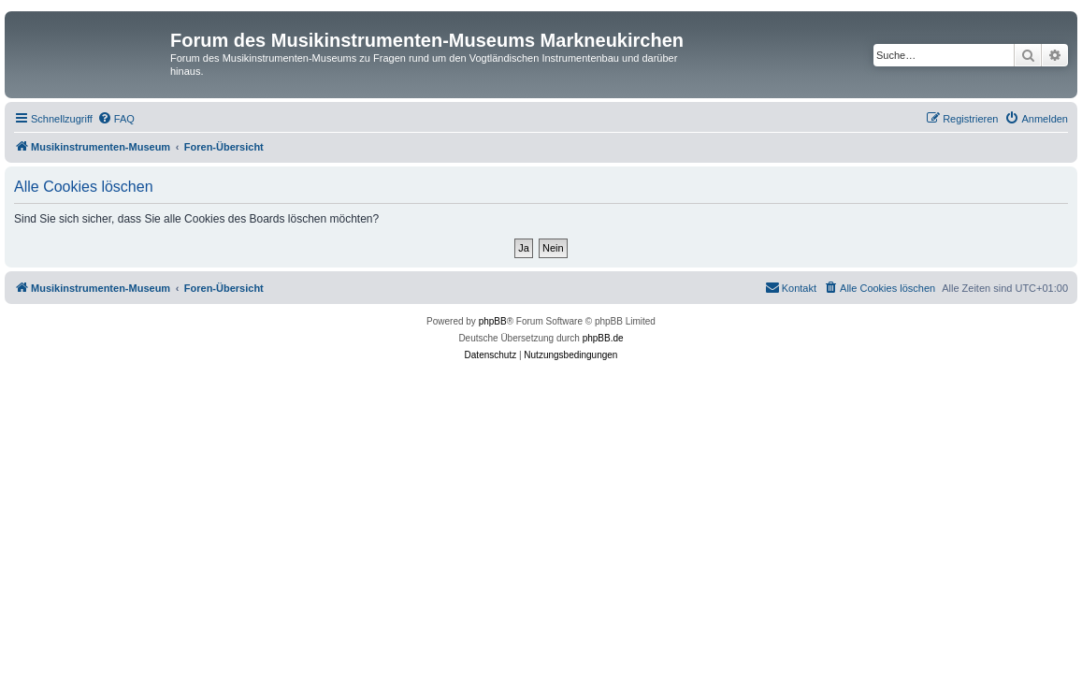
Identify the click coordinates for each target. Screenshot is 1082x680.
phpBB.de (603, 338)
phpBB (493, 321)
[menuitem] (116, 119)
